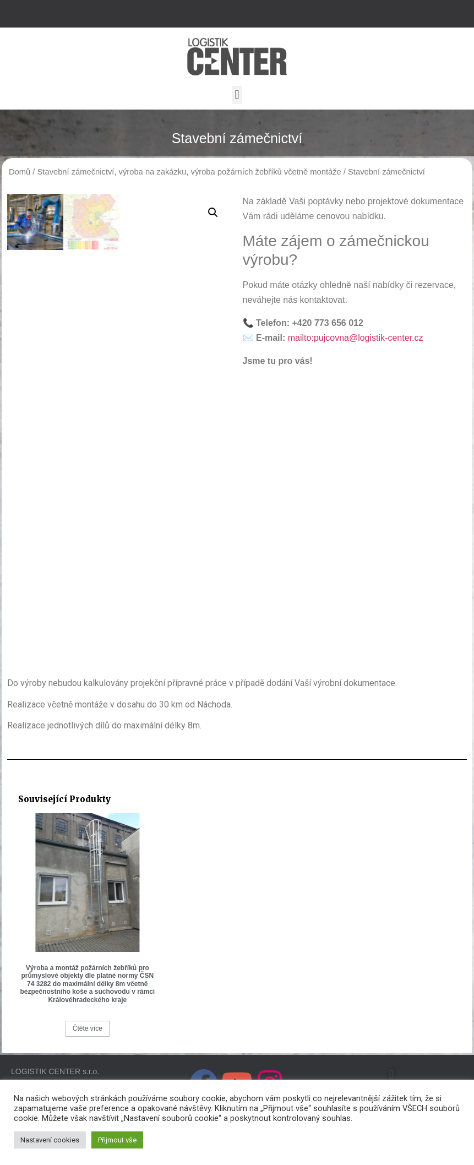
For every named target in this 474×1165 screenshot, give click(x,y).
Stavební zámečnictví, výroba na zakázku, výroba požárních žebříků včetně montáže (189, 171)
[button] (237, 95)
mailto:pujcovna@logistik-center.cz (355, 337)
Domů (19, 171)
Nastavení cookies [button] (49, 1140)
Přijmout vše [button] (117, 1140)
